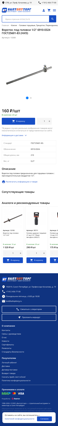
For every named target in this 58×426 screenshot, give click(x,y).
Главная (5, 25)
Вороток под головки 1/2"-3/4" (10, 234)
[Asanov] (16, 399)
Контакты (6, 330)
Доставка (6, 366)
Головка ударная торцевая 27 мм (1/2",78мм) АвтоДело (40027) (36, 235)
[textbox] (27, 19)
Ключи (14, 25)
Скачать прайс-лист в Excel (13, 377)
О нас (4, 337)
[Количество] (44, 121)
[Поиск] (52, 19)
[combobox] (29, 18)
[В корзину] (13, 260)
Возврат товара (8, 373)
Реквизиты (6, 348)
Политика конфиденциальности (16, 380)
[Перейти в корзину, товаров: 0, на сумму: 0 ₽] (49, 10)
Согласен (44, 418)
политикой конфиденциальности (19, 419)
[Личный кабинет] (44, 10)
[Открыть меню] (54, 10)
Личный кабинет (9, 362)
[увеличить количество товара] (49, 121)
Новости (5, 341)
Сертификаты (8, 344)
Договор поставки (9, 370)
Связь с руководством (11, 334)
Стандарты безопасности (13, 352)
